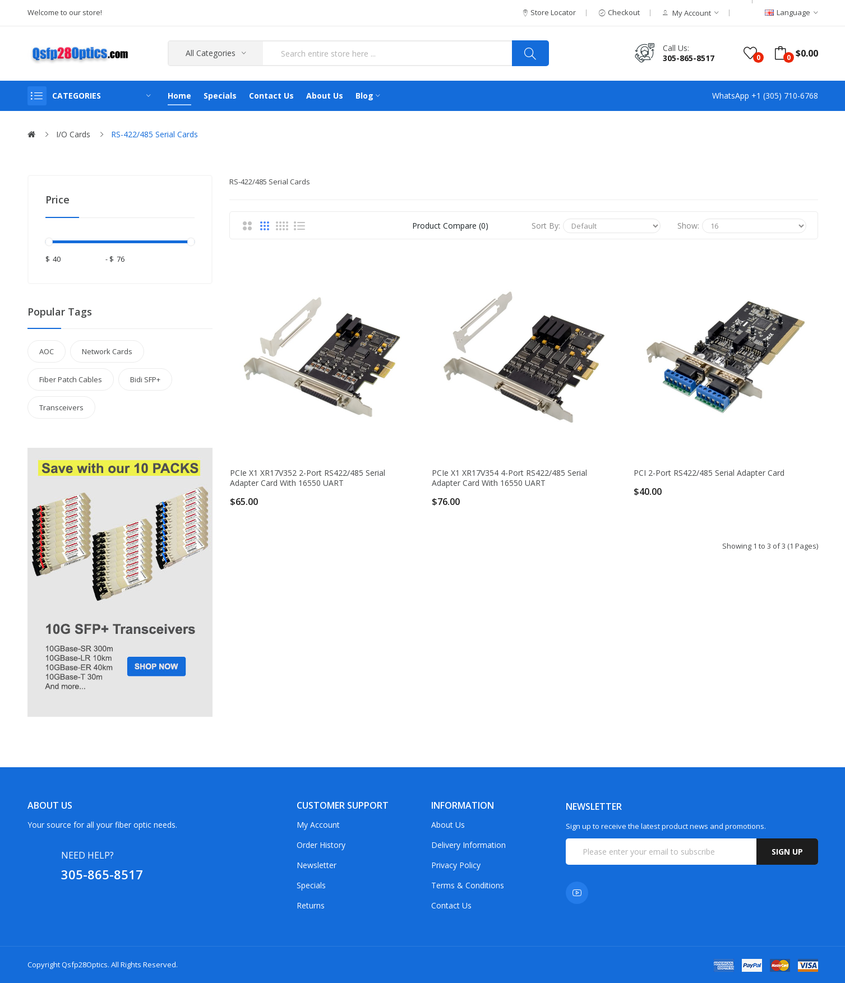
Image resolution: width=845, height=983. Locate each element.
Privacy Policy (456, 865)
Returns (311, 905)
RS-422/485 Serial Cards (154, 134)
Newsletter (316, 865)
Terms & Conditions (467, 885)
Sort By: (546, 225)
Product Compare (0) (450, 225)
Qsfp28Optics (85, 964)
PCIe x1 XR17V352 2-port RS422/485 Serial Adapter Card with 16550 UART (307, 478)
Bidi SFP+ (145, 379)
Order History (321, 845)
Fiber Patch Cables (70, 379)
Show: (688, 225)
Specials (311, 885)
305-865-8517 (688, 58)
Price (57, 199)
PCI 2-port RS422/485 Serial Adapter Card (709, 473)
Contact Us (451, 905)
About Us (448, 824)
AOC (46, 351)
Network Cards (107, 351)
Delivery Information (468, 845)
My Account (318, 824)
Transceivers (61, 407)
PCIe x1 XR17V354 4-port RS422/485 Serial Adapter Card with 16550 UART (509, 478)
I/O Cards (73, 134)
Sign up (787, 851)
